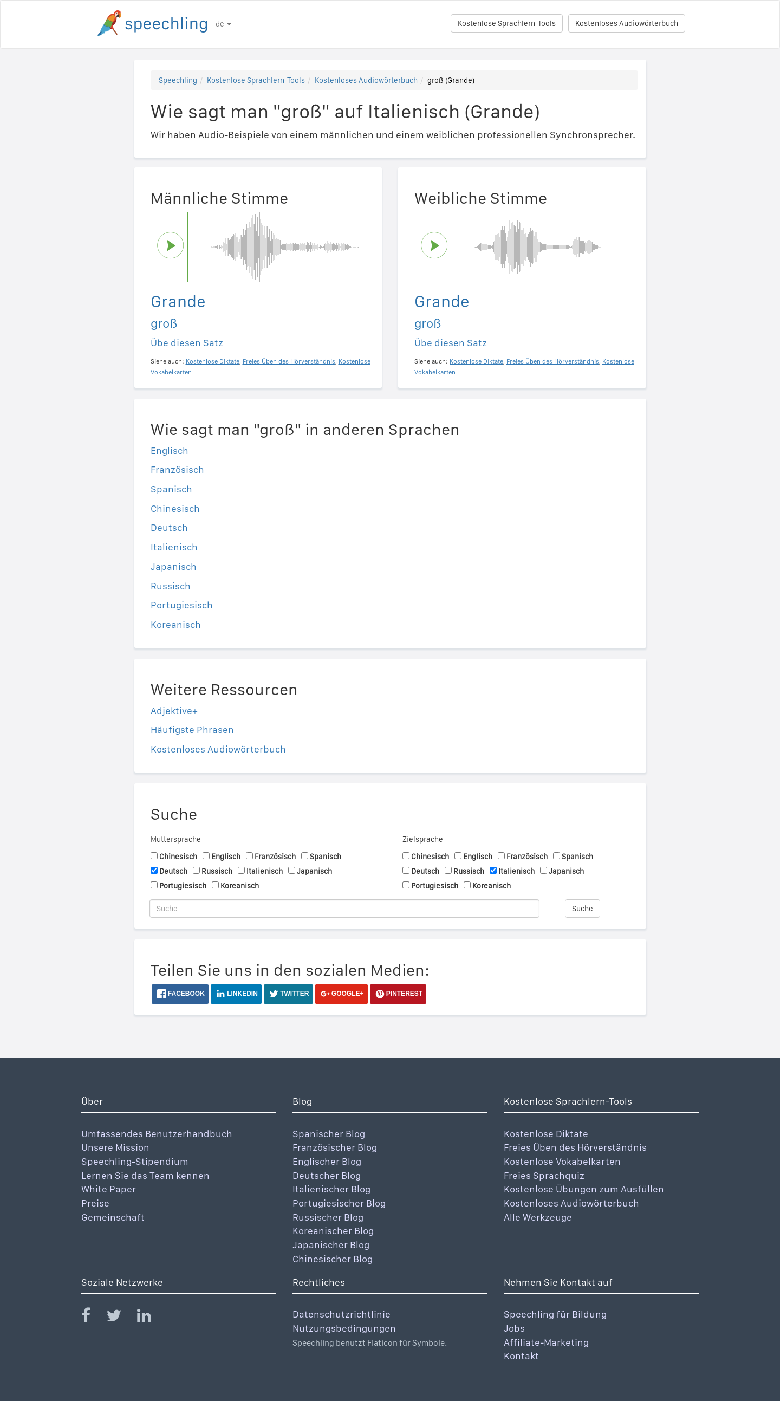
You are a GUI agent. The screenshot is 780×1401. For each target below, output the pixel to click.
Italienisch (174, 547)
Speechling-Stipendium (134, 1161)
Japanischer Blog (330, 1244)
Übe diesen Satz (187, 342)
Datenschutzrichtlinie (341, 1314)
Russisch (171, 586)
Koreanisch (176, 624)
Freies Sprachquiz (544, 1175)
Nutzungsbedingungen (344, 1328)
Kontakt (521, 1355)
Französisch (177, 469)
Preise (95, 1203)
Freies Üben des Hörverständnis (575, 1147)
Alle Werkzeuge (538, 1217)
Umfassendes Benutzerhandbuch (156, 1133)
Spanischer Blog (328, 1133)
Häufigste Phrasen (192, 729)
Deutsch (169, 527)
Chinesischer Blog (332, 1258)
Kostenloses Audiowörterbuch (626, 23)
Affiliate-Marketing (546, 1342)
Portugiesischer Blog (339, 1203)
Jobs (514, 1328)
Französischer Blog (334, 1147)
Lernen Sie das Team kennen (145, 1175)
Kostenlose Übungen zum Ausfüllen (584, 1189)
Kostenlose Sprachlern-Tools (507, 23)
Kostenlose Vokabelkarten (562, 1161)
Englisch (169, 450)
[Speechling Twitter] (120, 1318)
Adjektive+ (174, 710)
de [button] (223, 24)
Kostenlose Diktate (546, 1133)
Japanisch (174, 566)
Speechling (178, 80)
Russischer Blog (327, 1217)
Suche (582, 908)
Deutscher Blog (326, 1175)
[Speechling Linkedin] (151, 1318)
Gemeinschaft (113, 1217)
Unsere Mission (115, 1147)
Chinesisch (175, 508)
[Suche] (345, 908)
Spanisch (171, 489)
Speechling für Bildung (555, 1314)
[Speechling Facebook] (92, 1318)
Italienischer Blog (331, 1189)
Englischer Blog (326, 1161)
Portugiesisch (182, 605)
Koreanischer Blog (333, 1230)
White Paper (108, 1189)
